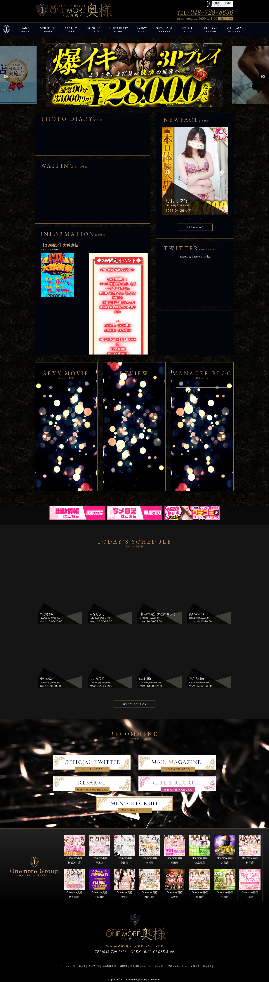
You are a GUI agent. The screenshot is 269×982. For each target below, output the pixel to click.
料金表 (82, 966)
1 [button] (184, 219)
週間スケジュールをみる (134, 704)
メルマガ (158, 966)
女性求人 (195, 966)
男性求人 (207, 966)
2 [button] (189, 219)
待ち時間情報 (109, 966)
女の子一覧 (94, 966)
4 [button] (200, 219)
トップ (58, 966)
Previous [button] (5, 76)
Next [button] (262, 76)
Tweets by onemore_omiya (195, 256)
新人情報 (134, 966)
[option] (134, 75)
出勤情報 (123, 966)
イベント (146, 966)
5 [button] (206, 219)
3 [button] (195, 219)
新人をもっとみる (194, 227)
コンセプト (70, 966)
